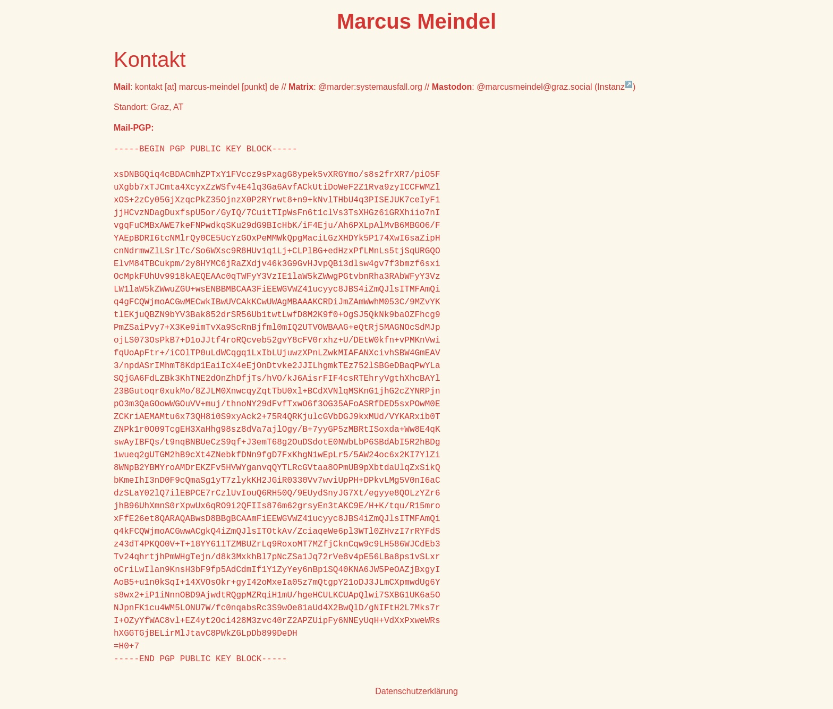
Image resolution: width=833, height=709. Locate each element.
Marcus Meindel (416, 21)
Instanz (615, 86)
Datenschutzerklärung (416, 691)
